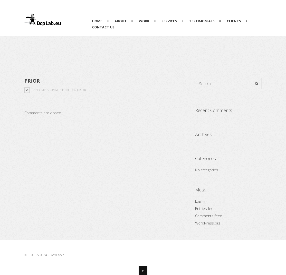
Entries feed (205, 208)
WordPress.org (207, 223)
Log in (200, 201)
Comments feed (208, 215)
